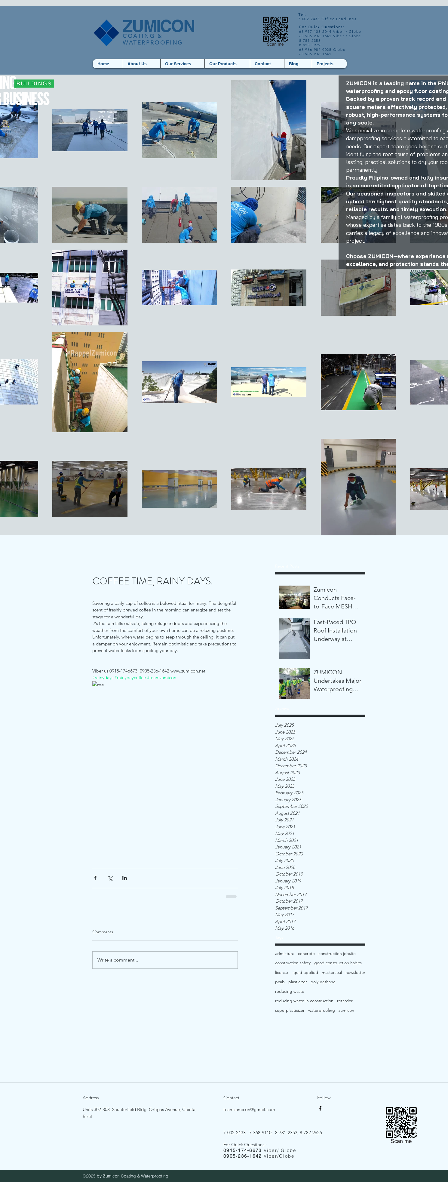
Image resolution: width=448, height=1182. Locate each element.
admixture (284, 953)
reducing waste (289, 991)
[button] (227, 63)
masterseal (332, 972)
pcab (280, 981)
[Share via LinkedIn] (124, 878)
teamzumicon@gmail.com (249, 1109)
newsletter (355, 972)
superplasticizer (290, 1010)
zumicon (346, 1010)
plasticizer (297, 981)
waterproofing (321, 1010)
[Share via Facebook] (95, 878)
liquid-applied (305, 972)
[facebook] (320, 1108)
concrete (306, 953)
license (281, 972)
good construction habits (338, 962)
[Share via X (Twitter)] (110, 878)
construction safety (293, 962)
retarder (345, 1000)
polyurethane (323, 981)
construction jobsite (337, 953)
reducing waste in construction (304, 1000)
